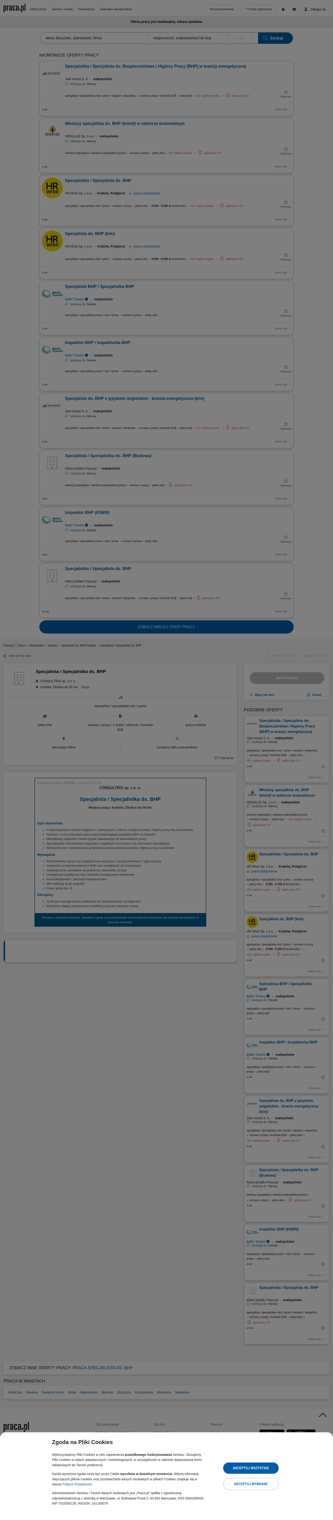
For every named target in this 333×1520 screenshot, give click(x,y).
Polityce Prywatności (77, 1484)
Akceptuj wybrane (251, 1484)
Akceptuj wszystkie (251, 1468)
